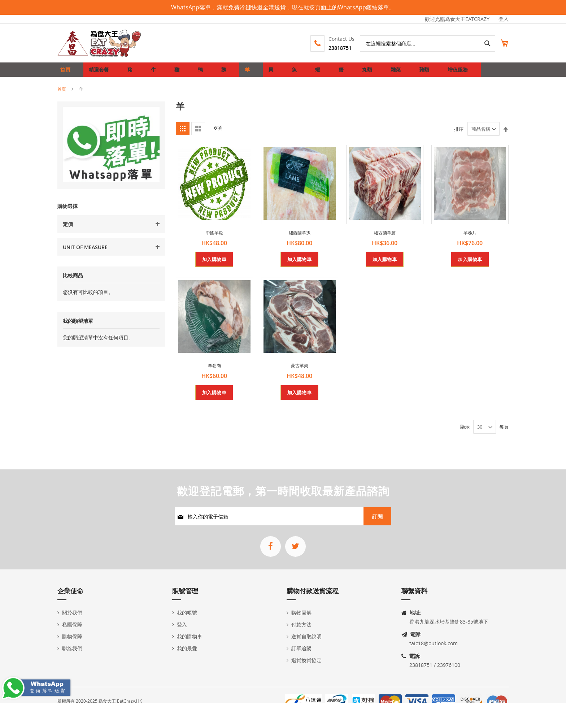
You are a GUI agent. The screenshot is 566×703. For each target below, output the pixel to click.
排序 (458, 134)
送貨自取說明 (306, 636)
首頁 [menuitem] (67, 72)
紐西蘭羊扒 (299, 238)
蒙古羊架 (299, 371)
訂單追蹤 (301, 648)
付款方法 (301, 624)
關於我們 (72, 612)
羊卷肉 (214, 371)
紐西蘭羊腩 (384, 238)
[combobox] (419, 43)
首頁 (61, 94)
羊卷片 (470, 238)
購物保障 (72, 636)
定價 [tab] (68, 229)
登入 (503, 19)
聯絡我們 (72, 648)
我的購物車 (189, 636)
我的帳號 (187, 612)
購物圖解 (301, 612)
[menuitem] (97, 72)
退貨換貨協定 (306, 660)
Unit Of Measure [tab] (85, 252)
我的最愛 (187, 648)
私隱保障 (72, 624)
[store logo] (99, 43)
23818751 (332, 47)
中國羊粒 (214, 238)
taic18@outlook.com (433, 643)
